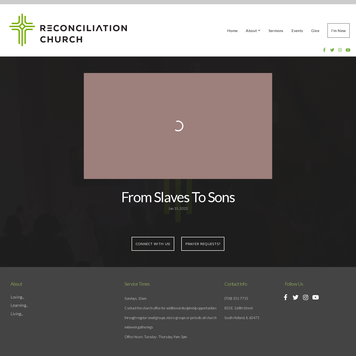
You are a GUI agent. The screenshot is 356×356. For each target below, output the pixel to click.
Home (232, 30)
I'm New (338, 30)
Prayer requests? (203, 243)
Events (297, 30)
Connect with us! (153, 243)
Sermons (276, 30)
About (253, 30)
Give (315, 30)
